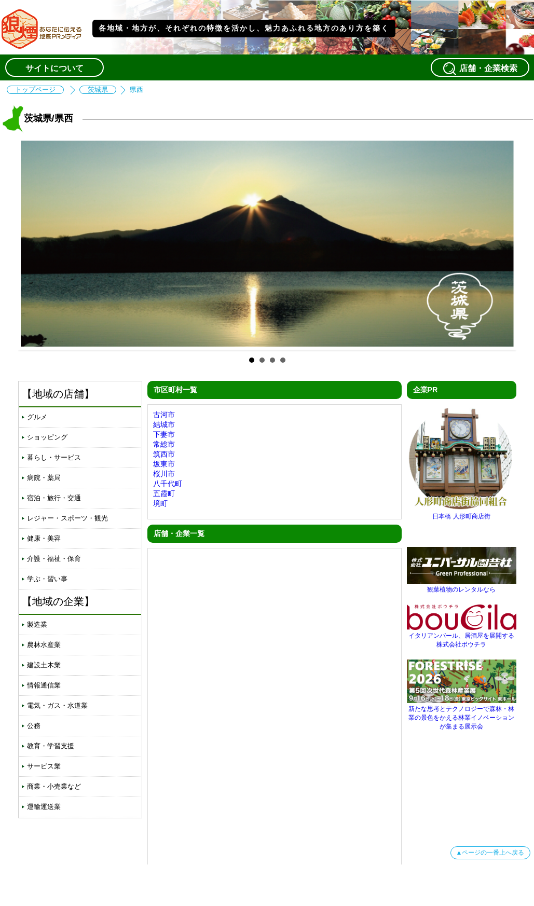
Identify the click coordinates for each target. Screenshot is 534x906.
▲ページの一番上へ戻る (490, 852)
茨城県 (98, 89)
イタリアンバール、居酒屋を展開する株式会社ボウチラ (461, 636)
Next (500, 244)
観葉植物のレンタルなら (461, 585)
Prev (34, 244)
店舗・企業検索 (480, 68)
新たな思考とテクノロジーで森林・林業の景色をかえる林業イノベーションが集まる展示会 (461, 713)
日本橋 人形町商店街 (461, 512)
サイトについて (54, 68)
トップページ (35, 89)
